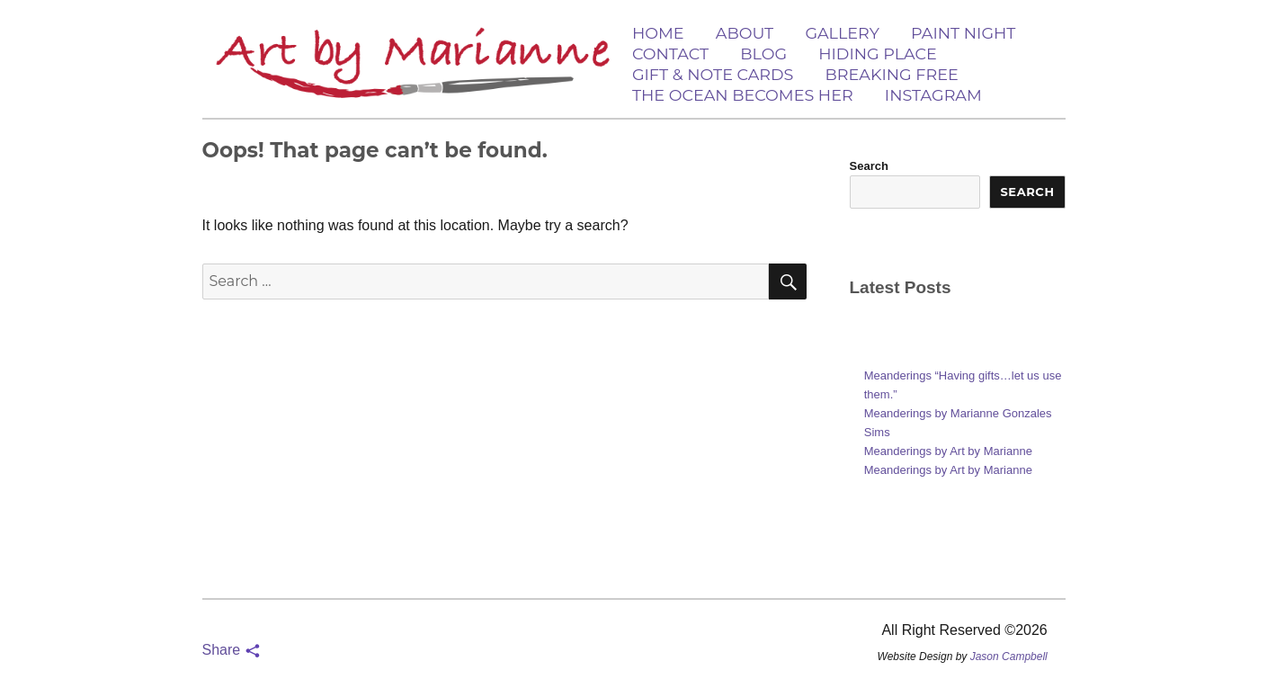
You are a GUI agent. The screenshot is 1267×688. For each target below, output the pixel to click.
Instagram (933, 94)
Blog (763, 53)
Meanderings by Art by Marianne (948, 451)
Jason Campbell (1009, 656)
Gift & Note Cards (712, 74)
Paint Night (963, 32)
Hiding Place (877, 53)
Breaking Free (892, 74)
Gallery (842, 32)
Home (658, 32)
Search (869, 166)
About (744, 32)
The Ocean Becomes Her (742, 94)
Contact (670, 53)
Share (231, 649)
